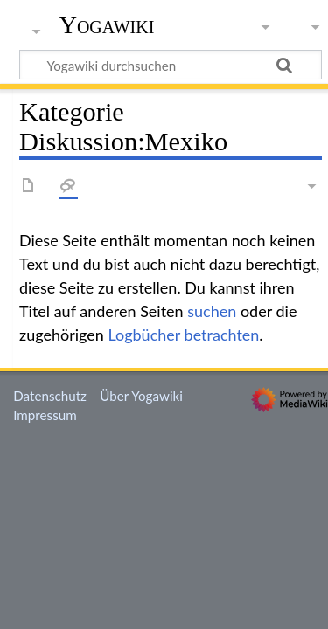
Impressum (45, 415)
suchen (211, 311)
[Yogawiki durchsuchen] (170, 65)
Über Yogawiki (141, 396)
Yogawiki (107, 25)
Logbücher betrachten (183, 334)
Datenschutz (50, 396)
